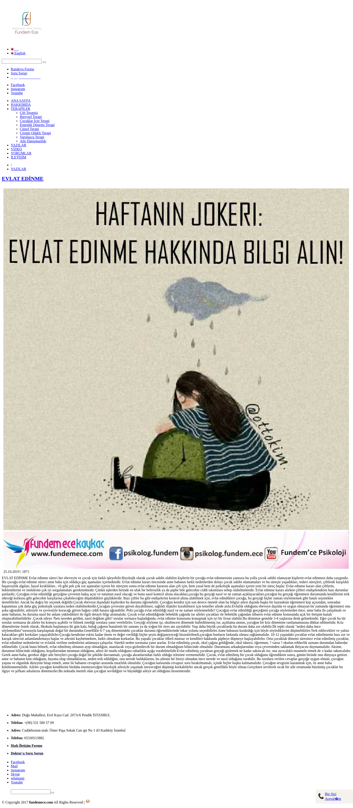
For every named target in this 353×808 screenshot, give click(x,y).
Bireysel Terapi (31, 117)
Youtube (17, 93)
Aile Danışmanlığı (33, 141)
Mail (14, 766)
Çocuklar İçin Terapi (35, 121)
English (18, 53)
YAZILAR (18, 145)
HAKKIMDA (21, 105)
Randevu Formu (22, 69)
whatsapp (17, 778)
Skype (15, 774)
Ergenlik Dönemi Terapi (37, 125)
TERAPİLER (20, 109)
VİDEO (16, 149)
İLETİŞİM (18, 157)
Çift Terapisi (29, 113)
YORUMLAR (21, 153)
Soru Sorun (19, 73)
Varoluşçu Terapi (32, 137)
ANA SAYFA (21, 101)
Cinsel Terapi (29, 129)
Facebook (18, 85)
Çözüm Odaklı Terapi (35, 133)
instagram (18, 89)
